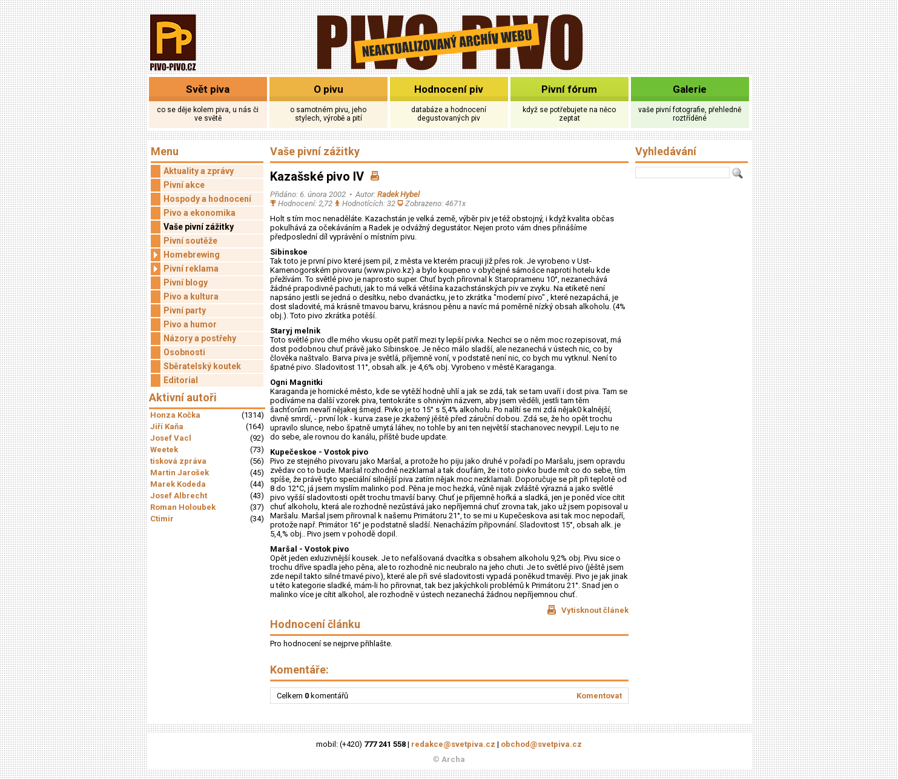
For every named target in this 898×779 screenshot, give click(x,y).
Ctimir (162, 518)
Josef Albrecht (178, 495)
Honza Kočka (175, 415)
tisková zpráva (178, 461)
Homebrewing (185, 255)
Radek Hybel (398, 194)
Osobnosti (184, 352)
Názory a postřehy (199, 338)
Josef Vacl (170, 438)
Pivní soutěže (190, 241)
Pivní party (184, 310)
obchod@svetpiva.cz (541, 744)
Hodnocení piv (448, 89)
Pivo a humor (190, 324)
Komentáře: (299, 669)
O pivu (328, 89)
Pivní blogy (185, 282)
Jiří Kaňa (166, 426)
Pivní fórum (569, 89)
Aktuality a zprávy (198, 171)
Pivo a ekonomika (199, 213)
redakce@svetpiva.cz (453, 744)
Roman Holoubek (183, 507)
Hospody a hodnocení (207, 199)
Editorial (180, 380)
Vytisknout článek (588, 610)
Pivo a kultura (191, 296)
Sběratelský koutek (202, 366)
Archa (453, 759)
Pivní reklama (185, 268)
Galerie (690, 89)
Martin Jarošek (179, 472)
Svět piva (207, 89)
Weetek (164, 449)
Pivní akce (184, 185)
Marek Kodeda (178, 484)
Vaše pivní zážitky (198, 227)
